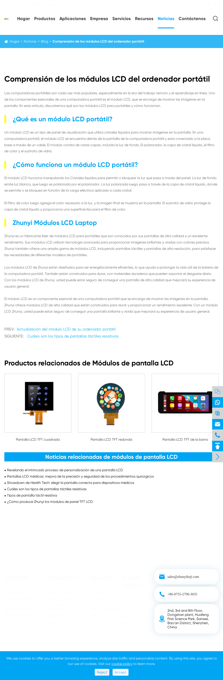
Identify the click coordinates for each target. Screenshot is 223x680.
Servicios (121, 18)
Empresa (99, 18)
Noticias (166, 18)
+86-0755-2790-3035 (23, 4)
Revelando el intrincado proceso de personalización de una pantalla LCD (65, 470)
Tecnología (98, 590)
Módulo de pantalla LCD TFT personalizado (21, 599)
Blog (44, 41)
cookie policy (122, 664)
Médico (52, 627)
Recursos (144, 18)
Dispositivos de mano (62, 590)
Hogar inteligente (59, 614)
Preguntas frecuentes (104, 608)
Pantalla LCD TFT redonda (111, 439)
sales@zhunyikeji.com (65, 4)
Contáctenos (192, 18)
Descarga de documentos (98, 599)
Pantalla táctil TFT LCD (21, 608)
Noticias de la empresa (131, 613)
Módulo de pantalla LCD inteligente (21, 616)
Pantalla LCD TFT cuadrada (38, 439)
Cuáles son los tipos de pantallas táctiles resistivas (72, 336)
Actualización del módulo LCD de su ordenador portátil (66, 329)
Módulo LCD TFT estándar (23, 590)
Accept (120, 672)
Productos (44, 18)
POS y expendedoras (61, 597)
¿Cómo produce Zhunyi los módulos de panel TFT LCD (50, 502)
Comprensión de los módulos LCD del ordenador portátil (98, 41)
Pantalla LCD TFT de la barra (185, 439)
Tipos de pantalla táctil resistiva (32, 495)
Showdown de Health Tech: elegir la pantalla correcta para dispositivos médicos (70, 483)
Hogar (23, 18)
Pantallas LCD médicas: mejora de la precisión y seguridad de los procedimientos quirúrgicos (80, 476)
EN (211, 4)
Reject (102, 672)
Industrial (54, 621)
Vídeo (94, 614)
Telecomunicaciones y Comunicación (62, 605)
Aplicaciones (72, 18)
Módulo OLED (14, 625)
